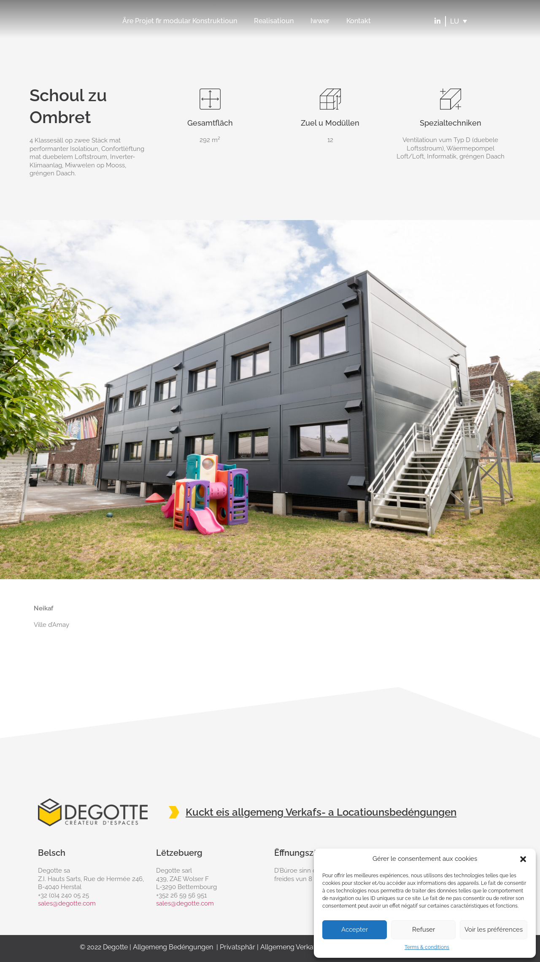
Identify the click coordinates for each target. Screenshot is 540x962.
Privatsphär (237, 947)
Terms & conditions (427, 947)
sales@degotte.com (67, 903)
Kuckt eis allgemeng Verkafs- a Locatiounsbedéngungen (321, 812)
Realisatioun (274, 21)
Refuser (423, 929)
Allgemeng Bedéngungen (173, 947)
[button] (523, 859)
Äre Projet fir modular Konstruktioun (179, 21)
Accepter (354, 929)
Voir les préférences (493, 929)
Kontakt (358, 21)
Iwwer (319, 21)
